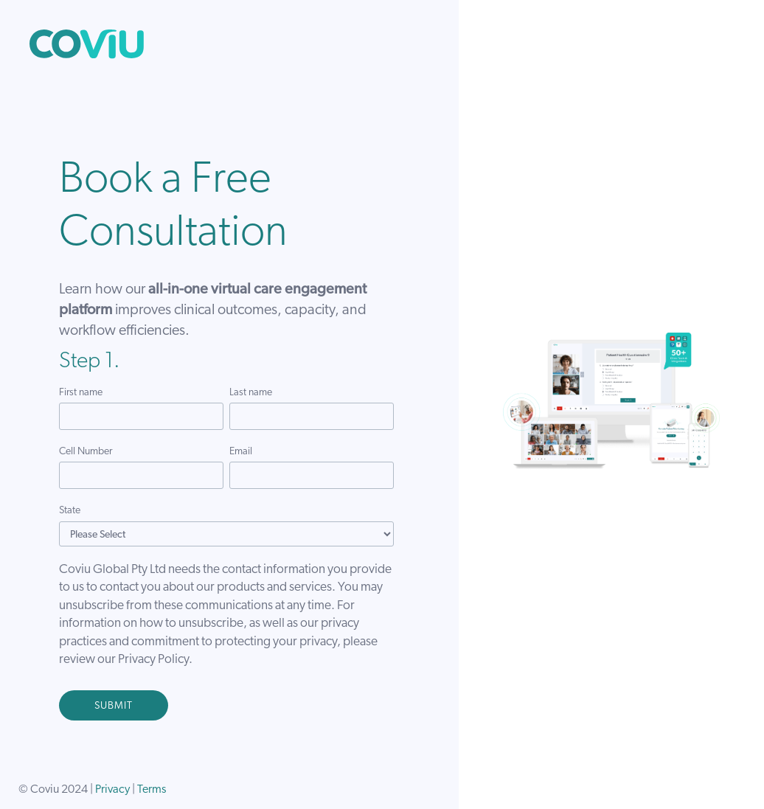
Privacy (112, 790)
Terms (151, 790)
